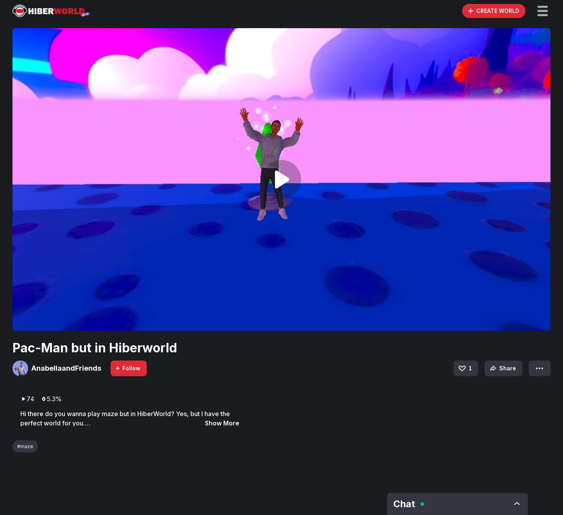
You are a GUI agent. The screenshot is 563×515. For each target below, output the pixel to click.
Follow (127, 368)
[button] (542, 11)
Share (502, 368)
